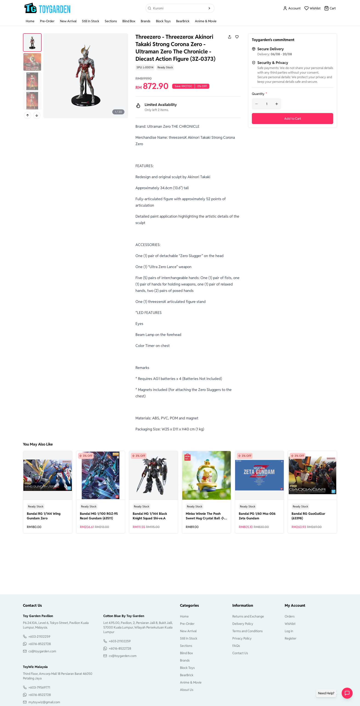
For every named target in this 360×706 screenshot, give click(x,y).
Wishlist (290, 624)
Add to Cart (292, 118)
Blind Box (128, 21)
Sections (111, 21)
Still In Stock (90, 21)
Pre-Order (47, 21)
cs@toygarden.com (42, 651)
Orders (290, 616)
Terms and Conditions (247, 631)
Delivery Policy (242, 624)
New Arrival (68, 21)
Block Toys (163, 21)
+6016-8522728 (39, 644)
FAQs (236, 646)
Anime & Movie (206, 21)
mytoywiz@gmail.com (44, 702)
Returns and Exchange (248, 616)
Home (30, 21)
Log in (289, 631)
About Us (186, 690)
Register (290, 638)
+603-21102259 (39, 636)
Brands (145, 21)
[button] (327, 693)
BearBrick (182, 21)
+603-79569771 (39, 687)
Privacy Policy (242, 638)
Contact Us (240, 653)
